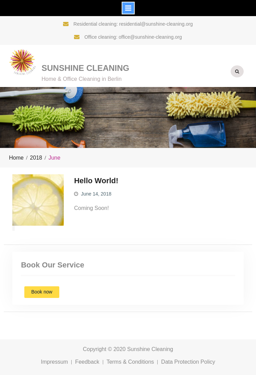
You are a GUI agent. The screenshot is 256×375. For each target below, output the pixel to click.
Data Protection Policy (188, 362)
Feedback (87, 362)
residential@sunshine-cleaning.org (156, 24)
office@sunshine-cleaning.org (150, 37)
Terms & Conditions (130, 362)
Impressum (54, 362)
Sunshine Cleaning (85, 68)
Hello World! (96, 180)
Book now (41, 292)
